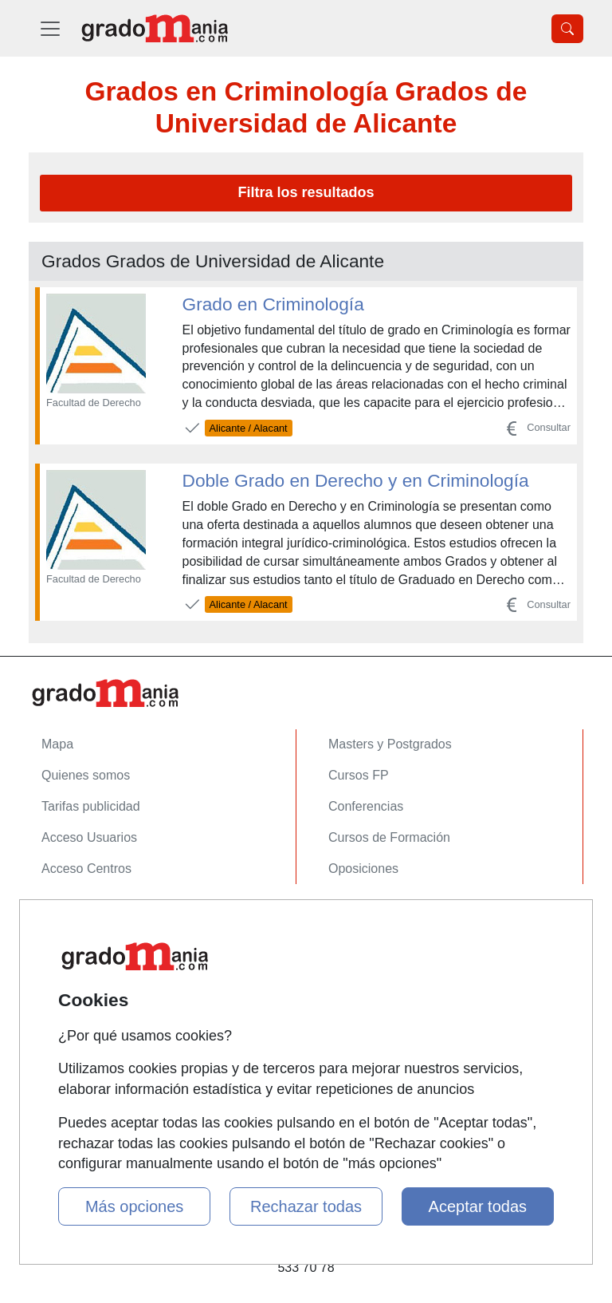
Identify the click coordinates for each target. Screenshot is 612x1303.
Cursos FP (358, 775)
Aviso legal (72, 979)
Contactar (68, 917)
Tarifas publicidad (90, 806)
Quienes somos (85, 775)
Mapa (57, 744)
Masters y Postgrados (390, 744)
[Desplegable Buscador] (567, 28)
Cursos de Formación (389, 837)
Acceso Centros (86, 868)
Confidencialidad (88, 948)
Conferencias (365, 806)
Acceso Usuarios (89, 837)
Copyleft (64, 1010)
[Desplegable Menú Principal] (50, 28)
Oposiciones (363, 868)
